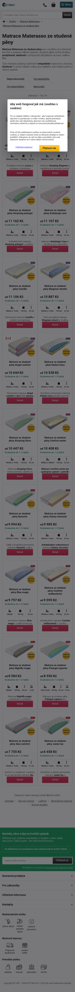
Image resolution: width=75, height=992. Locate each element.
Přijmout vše (49, 148)
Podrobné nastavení (24, 147)
